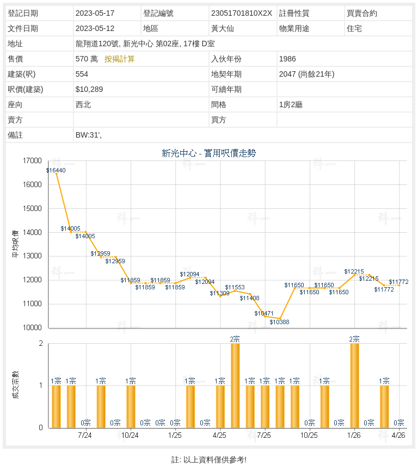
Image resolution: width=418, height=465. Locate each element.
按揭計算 (119, 58)
